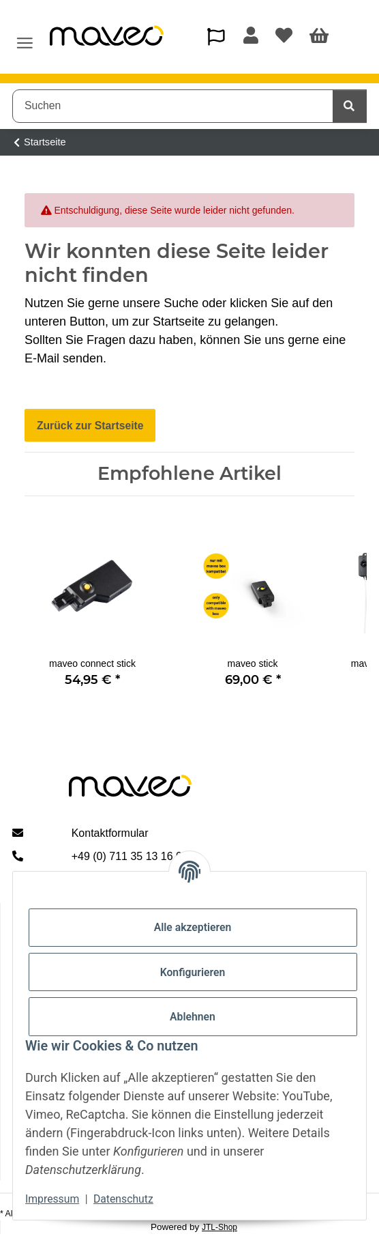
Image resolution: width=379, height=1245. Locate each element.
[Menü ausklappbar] (25, 36)
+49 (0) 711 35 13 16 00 (130, 856)
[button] (215, 36)
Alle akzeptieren (193, 927)
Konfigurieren (193, 972)
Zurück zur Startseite (90, 425)
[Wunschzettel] (284, 36)
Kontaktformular (110, 833)
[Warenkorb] (319, 36)
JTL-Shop (219, 1227)
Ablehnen (192, 1016)
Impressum (52, 1198)
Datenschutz (123, 1198)
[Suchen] (172, 105)
